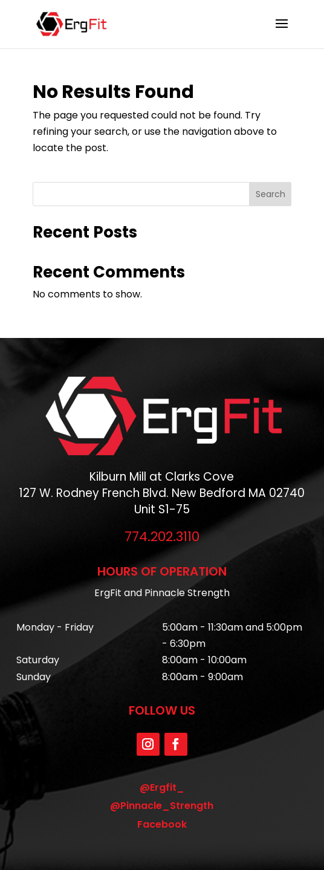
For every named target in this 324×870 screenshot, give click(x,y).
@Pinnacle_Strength (161, 806)
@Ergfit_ (162, 787)
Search (270, 194)
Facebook (162, 824)
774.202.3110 (162, 536)
